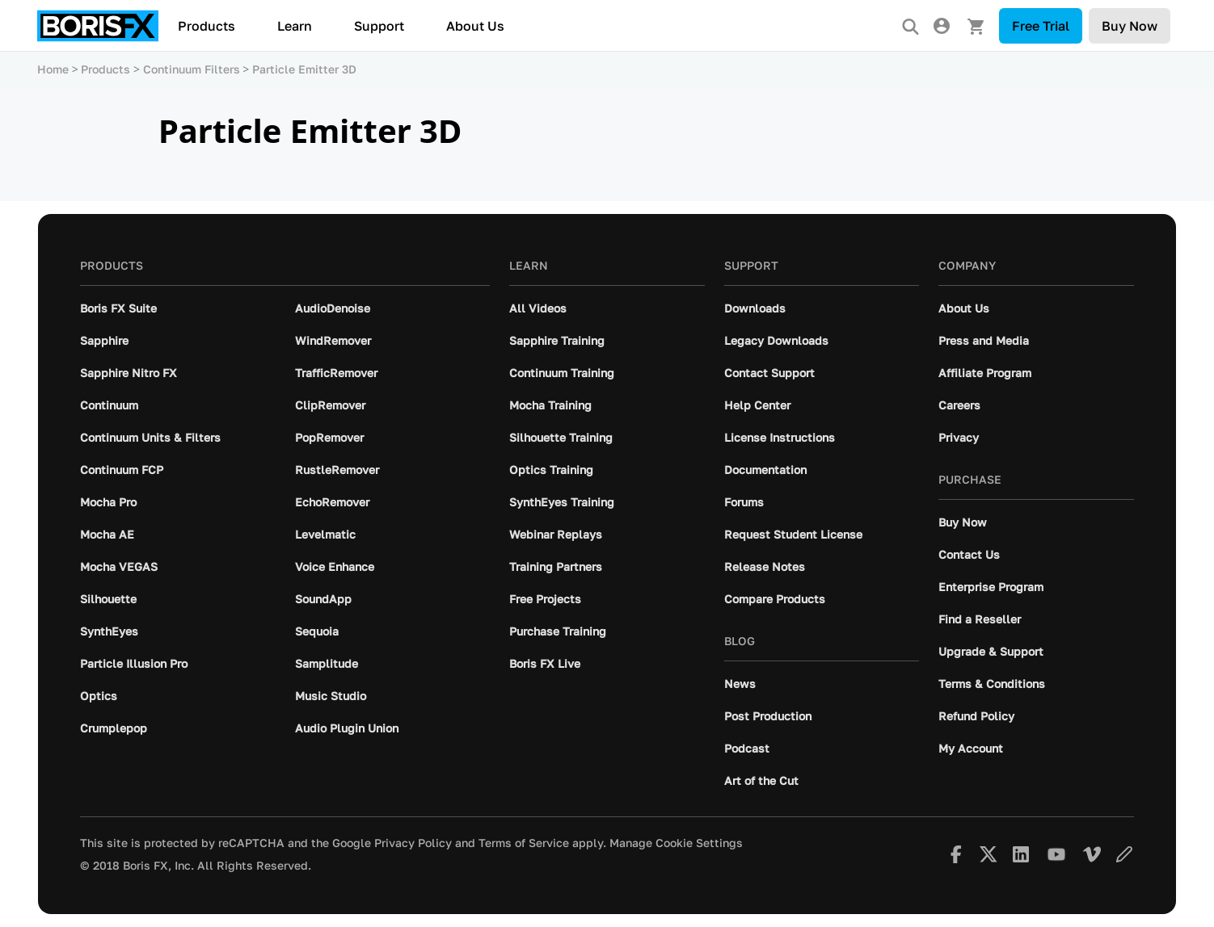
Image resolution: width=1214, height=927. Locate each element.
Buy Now (1129, 26)
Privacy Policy (413, 843)
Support (379, 26)
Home (53, 69)
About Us (475, 26)
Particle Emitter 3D (304, 69)
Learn (294, 26)
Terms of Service (523, 843)
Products (206, 26)
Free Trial (1040, 26)
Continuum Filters (191, 69)
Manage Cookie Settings (676, 843)
